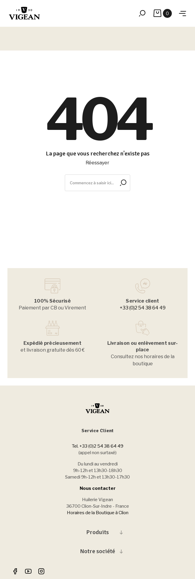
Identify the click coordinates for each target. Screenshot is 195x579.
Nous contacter (98, 488)
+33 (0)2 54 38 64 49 (143, 308)
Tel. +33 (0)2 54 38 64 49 (97, 446)
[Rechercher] (97, 182)
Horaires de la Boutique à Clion (97, 512)
